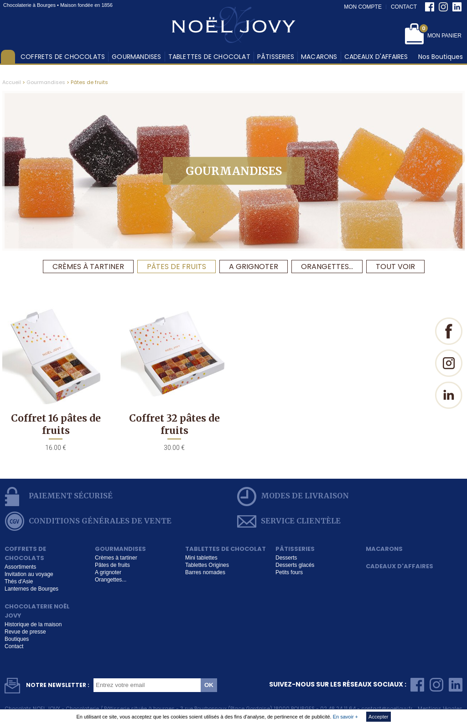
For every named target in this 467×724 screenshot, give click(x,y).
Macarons (319, 56)
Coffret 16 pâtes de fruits (56, 424)
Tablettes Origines (207, 565)
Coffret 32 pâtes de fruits (174, 424)
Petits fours (289, 572)
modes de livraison (293, 496)
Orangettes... (327, 266)
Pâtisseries (275, 56)
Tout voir (395, 266)
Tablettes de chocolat (209, 56)
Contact (404, 7)
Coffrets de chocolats (63, 56)
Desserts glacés (294, 565)
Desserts (286, 558)
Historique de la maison (33, 624)
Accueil (8, 56)
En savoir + (345, 716)
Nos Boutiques (440, 56)
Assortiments (20, 567)
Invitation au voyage (29, 574)
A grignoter (253, 266)
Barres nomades (205, 572)
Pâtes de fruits (176, 266)
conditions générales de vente (88, 521)
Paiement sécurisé (59, 496)
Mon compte (363, 7)
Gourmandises (136, 56)
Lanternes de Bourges (31, 589)
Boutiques (17, 639)
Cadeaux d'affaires (376, 56)
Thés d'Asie (19, 581)
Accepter (378, 716)
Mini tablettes (201, 558)
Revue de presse (25, 632)
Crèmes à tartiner (88, 266)
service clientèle (289, 521)
